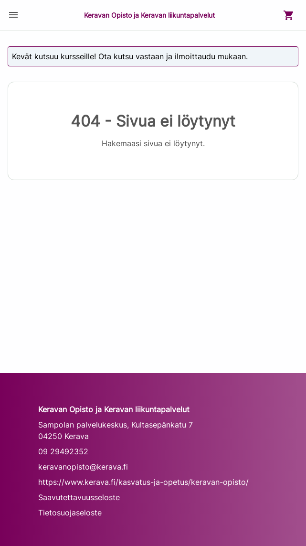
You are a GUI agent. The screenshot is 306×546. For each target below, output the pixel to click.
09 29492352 (63, 451)
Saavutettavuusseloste (79, 497)
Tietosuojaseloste (70, 512)
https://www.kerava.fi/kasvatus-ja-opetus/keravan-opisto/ (143, 482)
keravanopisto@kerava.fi (83, 466)
